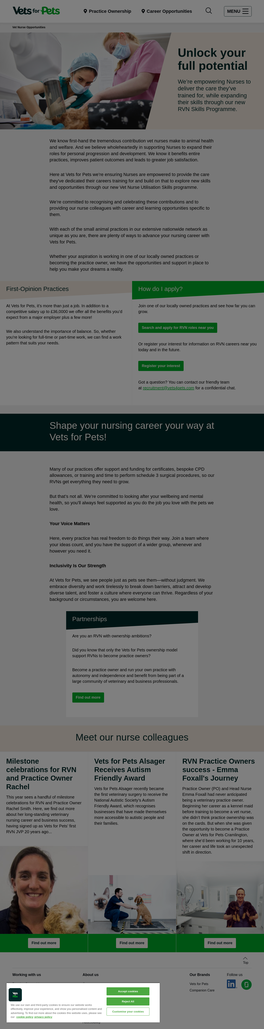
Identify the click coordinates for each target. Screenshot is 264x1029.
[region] (83, 1002)
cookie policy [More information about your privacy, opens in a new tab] (24, 1016)
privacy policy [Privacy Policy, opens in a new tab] (43, 1016)
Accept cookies (128, 991)
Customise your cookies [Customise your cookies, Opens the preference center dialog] (128, 1011)
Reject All (128, 1001)
